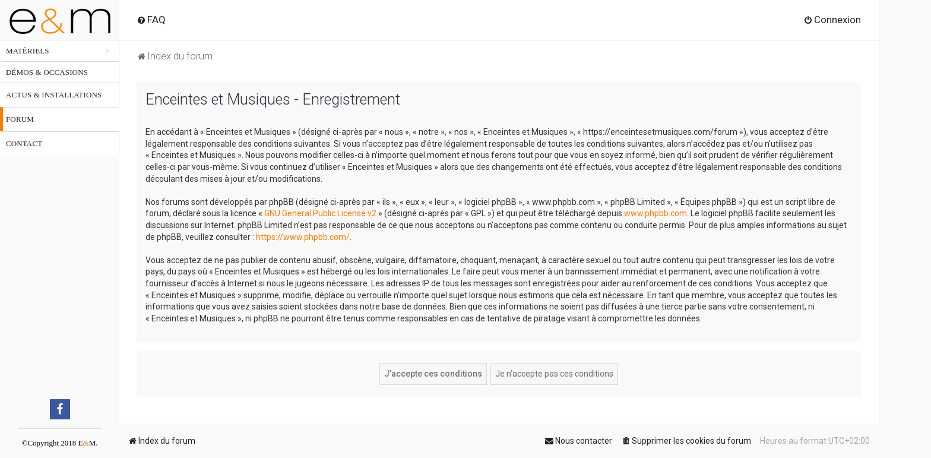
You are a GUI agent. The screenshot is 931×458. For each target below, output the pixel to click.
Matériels (27, 50)
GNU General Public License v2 (320, 213)
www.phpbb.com (655, 213)
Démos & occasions (47, 72)
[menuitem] (151, 19)
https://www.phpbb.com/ (303, 237)
